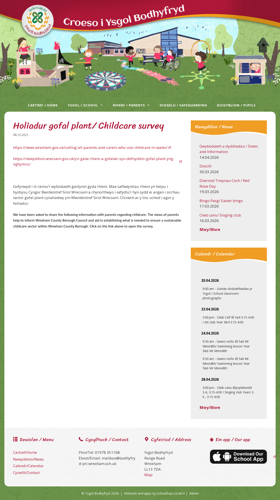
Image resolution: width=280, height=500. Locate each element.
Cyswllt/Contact (26, 472)
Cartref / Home (43, 105)
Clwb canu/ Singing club (220, 215)
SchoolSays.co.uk (169, 493)
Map (148, 474)
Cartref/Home (25, 452)
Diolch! (205, 166)
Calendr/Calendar (28, 465)
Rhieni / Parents (133, 105)
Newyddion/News (28, 459)
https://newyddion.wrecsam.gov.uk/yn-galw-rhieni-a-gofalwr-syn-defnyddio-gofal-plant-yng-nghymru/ (93, 161)
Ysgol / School (87, 105)
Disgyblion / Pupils (236, 105)
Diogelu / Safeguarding (183, 105)
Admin (194, 493)
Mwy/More (210, 229)
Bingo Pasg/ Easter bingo (221, 200)
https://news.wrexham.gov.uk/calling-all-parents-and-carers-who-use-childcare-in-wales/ (90, 147)
